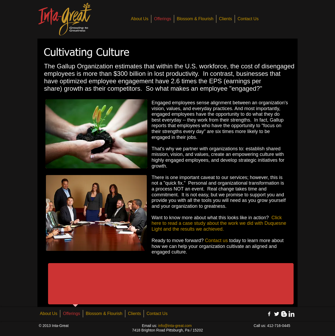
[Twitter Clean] (277, 314)
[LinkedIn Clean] (291, 314)
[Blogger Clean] (284, 314)
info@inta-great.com (175, 325)
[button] (96, 133)
